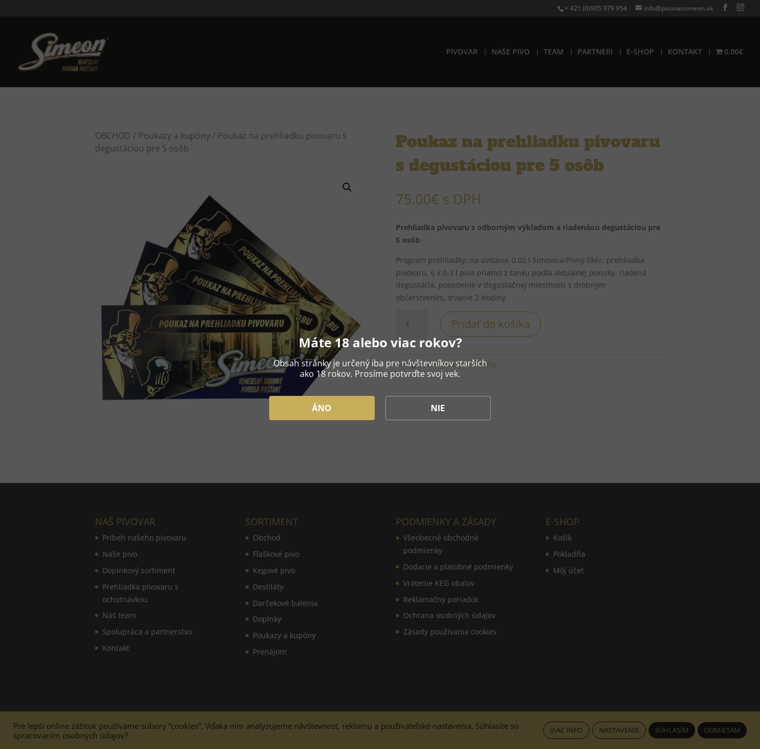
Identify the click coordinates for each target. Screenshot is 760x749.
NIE (438, 408)
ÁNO (321, 408)
